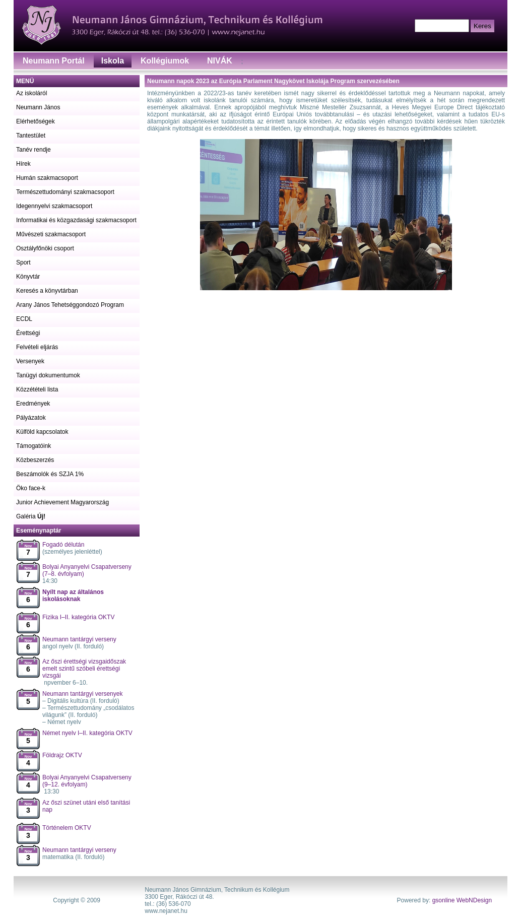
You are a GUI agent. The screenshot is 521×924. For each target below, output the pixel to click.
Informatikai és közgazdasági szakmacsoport (76, 220)
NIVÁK (219, 60)
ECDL (24, 318)
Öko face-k (30, 488)
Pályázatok (31, 417)
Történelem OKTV (66, 827)
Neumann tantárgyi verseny (79, 639)
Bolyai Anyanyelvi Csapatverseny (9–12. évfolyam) (87, 781)
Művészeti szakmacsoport (51, 234)
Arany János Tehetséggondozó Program (70, 304)
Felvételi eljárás (37, 347)
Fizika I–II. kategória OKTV (78, 617)
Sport (23, 262)
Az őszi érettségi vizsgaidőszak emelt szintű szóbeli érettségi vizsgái (84, 668)
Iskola (112, 60)
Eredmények (33, 403)
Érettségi (28, 333)
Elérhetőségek (35, 121)
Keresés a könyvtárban (47, 290)
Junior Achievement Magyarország (62, 502)
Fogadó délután (63, 544)
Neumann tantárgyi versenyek (82, 693)
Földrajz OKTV (62, 755)
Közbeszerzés (35, 460)
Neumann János (38, 107)
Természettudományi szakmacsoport (65, 191)
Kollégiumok (165, 60)
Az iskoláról (31, 93)
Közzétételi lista (37, 389)
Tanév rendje (33, 149)
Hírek (23, 163)
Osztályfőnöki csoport (45, 248)
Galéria (30, 516)
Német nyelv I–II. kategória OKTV (87, 733)
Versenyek (30, 361)
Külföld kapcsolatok (42, 431)
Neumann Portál (54, 60)
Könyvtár (28, 276)
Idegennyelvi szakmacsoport (54, 206)
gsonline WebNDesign (462, 900)
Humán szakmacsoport (47, 177)
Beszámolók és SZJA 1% (50, 474)
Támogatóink (33, 445)
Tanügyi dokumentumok (48, 375)
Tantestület (30, 135)
